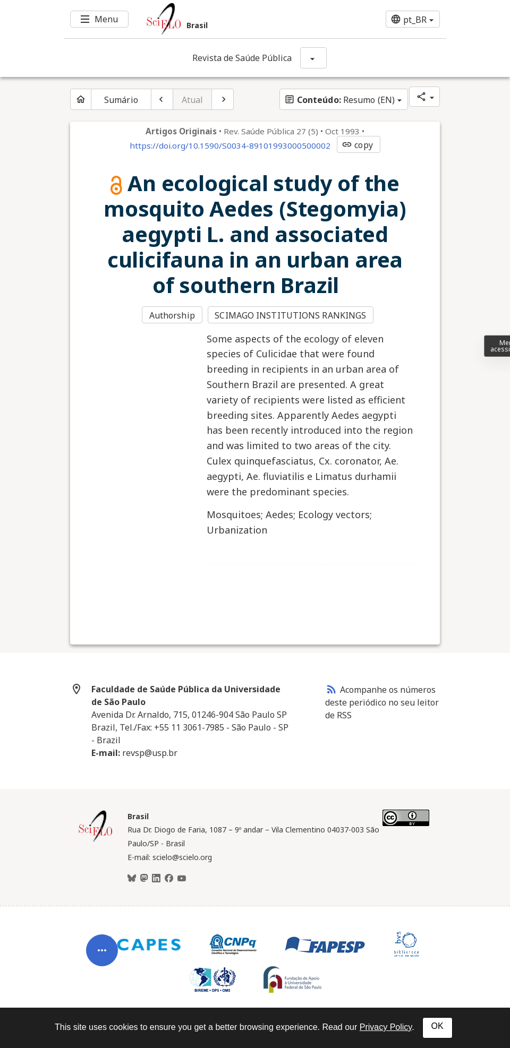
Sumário (121, 100)
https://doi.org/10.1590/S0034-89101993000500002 (230, 145)
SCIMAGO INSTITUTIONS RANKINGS (290, 315)
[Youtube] (181, 878)
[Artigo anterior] (162, 99)
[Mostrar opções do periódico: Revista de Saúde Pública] (313, 57)
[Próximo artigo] (222, 99)
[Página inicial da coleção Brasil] (96, 840)
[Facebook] (169, 878)
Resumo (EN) (339, 100)
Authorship (172, 315)
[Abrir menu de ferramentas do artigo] (102, 959)
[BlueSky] (132, 878)
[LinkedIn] (156, 878)
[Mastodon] (144, 878)
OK (437, 1025)
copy (357, 145)
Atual (192, 100)
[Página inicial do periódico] (80, 99)
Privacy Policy (386, 1027)
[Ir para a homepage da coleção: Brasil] (223, 19)
